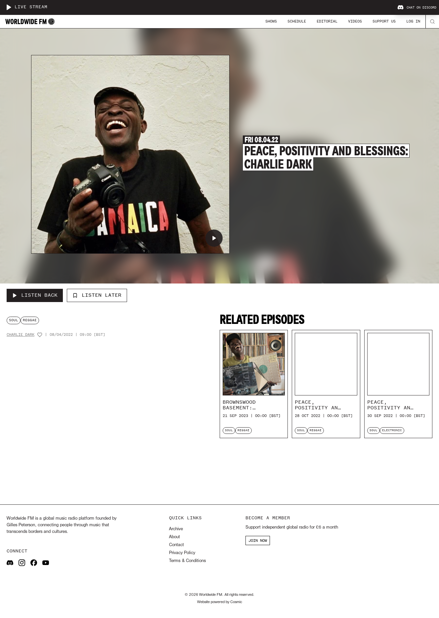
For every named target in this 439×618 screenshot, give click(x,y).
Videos (355, 21)
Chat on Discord (416, 7)
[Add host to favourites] (39, 334)
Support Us (384, 21)
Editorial (327, 21)
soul (13, 320)
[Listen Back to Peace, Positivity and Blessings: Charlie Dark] (35, 295)
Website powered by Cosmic (219, 602)
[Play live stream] (8, 7)
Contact (176, 545)
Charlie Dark (20, 335)
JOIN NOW (257, 540)
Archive (176, 529)
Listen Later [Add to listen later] (96, 295)
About (174, 537)
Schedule (296, 21)
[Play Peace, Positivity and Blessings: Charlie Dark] (214, 238)
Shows (271, 21)
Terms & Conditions (187, 561)
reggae (30, 320)
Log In (413, 21)
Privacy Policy (182, 553)
